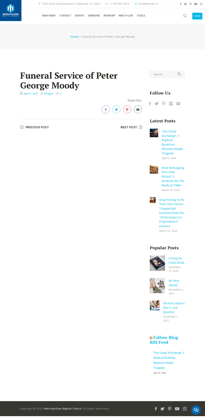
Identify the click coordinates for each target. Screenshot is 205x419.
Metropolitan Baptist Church (63, 411)
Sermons (94, 17)
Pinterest (127, 113)
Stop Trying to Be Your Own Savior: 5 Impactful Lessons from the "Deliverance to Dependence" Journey (171, 215)
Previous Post (37, 130)
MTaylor (48, 96)
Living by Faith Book (176, 263)
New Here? (49, 17)
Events (79, 17)
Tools (141, 17)
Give (193, 17)
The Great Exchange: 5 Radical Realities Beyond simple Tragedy (172, 145)
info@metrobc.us (148, 3)
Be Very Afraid (174, 285)
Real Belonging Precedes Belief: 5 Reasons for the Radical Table (173, 179)
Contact (65, 17)
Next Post (129, 130)
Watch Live (126, 17)
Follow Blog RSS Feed (164, 342)
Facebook (106, 113)
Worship (109, 17)
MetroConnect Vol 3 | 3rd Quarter (174, 310)
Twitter (116, 113)
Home (74, 39)
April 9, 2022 (31, 96)
